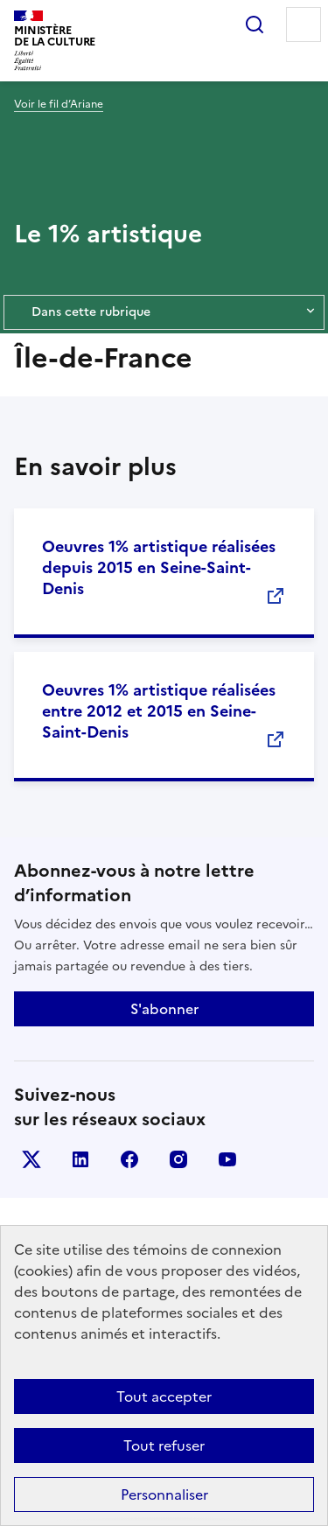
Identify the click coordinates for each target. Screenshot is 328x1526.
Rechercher (254, 24)
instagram (178, 1159)
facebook (129, 1159)
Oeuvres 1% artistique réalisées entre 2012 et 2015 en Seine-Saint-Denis (159, 711)
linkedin (80, 1159)
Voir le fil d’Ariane (58, 104)
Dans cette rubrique (164, 312)
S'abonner (164, 1008)
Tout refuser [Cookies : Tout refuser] (164, 1445)
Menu (303, 24)
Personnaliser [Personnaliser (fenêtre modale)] (164, 1494)
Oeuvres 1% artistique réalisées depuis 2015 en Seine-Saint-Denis (159, 567)
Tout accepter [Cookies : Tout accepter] (164, 1396)
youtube (227, 1159)
